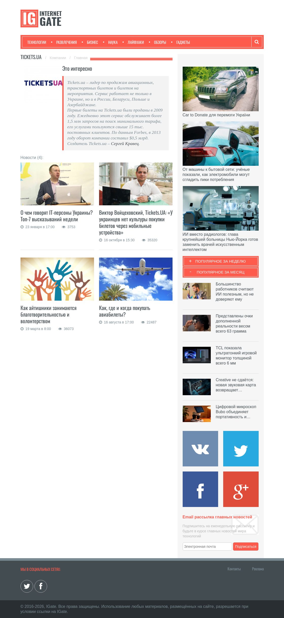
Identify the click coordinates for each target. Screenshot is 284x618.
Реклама (258, 568)
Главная (80, 58)
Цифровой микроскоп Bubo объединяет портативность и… (236, 412)
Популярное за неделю (220, 261)
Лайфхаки (133, 42)
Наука (110, 42)
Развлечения (64, 42)
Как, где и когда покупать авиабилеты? (124, 311)
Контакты (234, 568)
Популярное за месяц (220, 272)
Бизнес (90, 42)
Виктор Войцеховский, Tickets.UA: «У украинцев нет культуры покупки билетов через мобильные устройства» (136, 222)
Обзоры (157, 42)
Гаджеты (180, 42)
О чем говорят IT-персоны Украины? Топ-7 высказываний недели (57, 215)
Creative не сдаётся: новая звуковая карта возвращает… (236, 385)
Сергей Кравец (125, 143)
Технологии (36, 42)
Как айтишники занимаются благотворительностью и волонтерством (49, 314)
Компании (58, 58)
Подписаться (245, 546)
